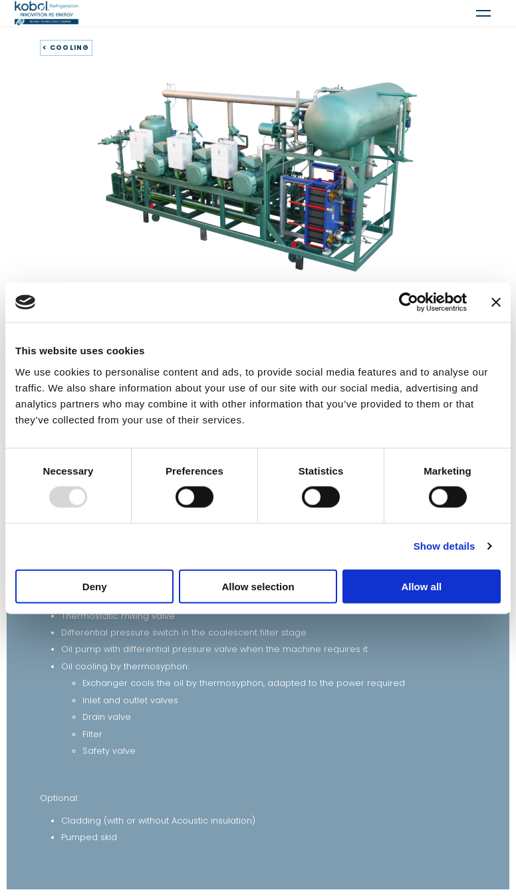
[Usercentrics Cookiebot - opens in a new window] (408, 302)
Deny (94, 586)
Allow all (421, 586)
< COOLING (66, 48)
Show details (444, 546)
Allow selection (257, 586)
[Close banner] (496, 302)
